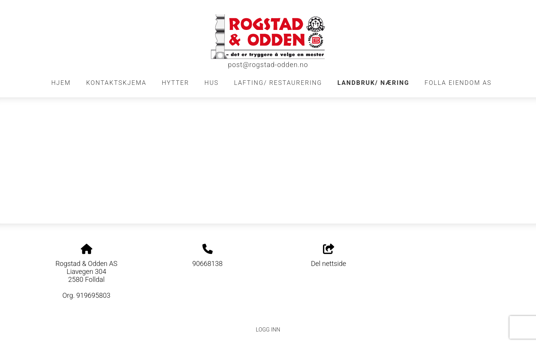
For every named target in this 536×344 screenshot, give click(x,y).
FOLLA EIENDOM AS (458, 82)
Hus (211, 82)
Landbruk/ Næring (373, 82)
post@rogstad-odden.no (268, 65)
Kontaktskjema (116, 82)
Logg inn (268, 330)
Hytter (175, 82)
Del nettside (328, 255)
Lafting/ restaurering (278, 82)
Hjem (61, 82)
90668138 (207, 263)
